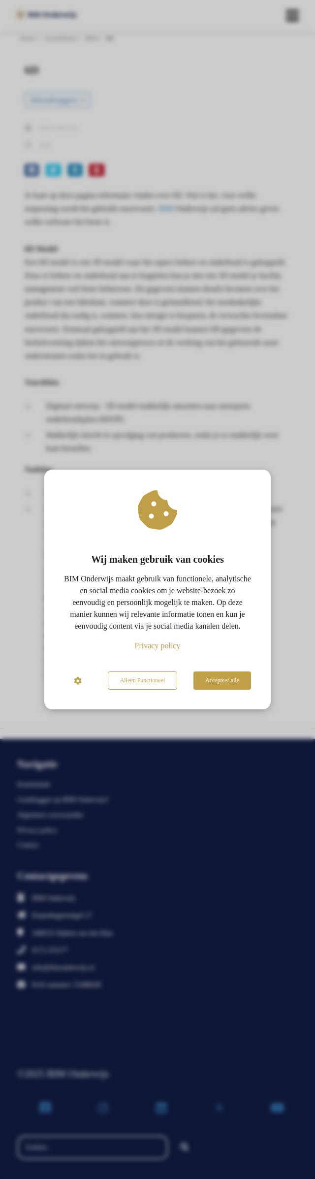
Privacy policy (158, 645)
